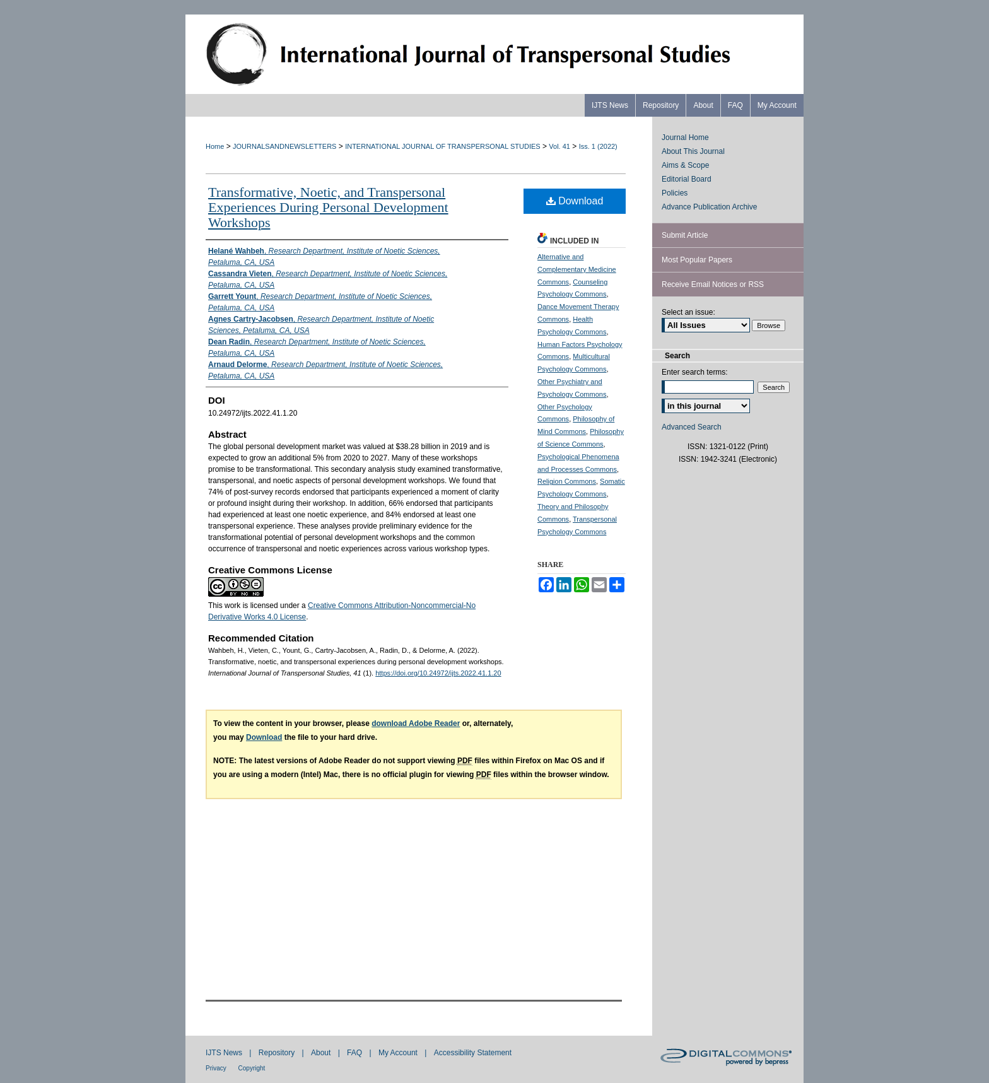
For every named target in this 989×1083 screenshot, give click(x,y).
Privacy (217, 1068)
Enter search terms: (695, 372)
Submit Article (685, 235)
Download (575, 201)
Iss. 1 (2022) (598, 146)
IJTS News (225, 1052)
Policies (675, 193)
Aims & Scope (685, 165)
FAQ (355, 1052)
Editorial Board (686, 179)
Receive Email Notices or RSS (713, 284)
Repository (278, 1052)
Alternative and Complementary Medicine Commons (576, 269)
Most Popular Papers (697, 259)
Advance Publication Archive (709, 206)
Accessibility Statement (473, 1052)
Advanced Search (692, 427)
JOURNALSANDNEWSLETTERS (284, 146)
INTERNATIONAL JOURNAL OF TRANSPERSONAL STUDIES (442, 146)
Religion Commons (566, 481)
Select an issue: (688, 312)
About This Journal (693, 151)
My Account (398, 1052)
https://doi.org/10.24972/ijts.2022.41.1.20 (438, 673)
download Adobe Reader (416, 723)
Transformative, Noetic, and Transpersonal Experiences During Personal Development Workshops (328, 207)
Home (215, 146)
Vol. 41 (559, 146)
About (322, 1052)
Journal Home (685, 137)
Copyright (252, 1068)
